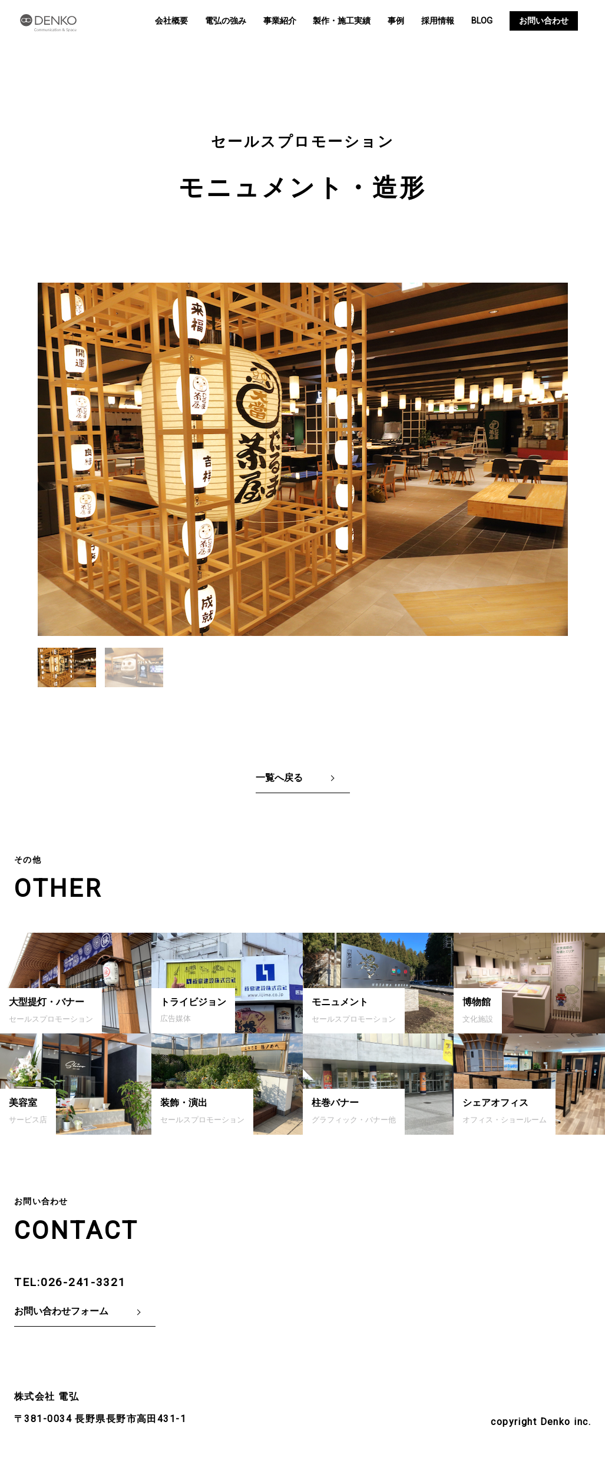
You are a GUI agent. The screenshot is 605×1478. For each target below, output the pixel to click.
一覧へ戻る (279, 777)
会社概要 (171, 21)
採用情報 (437, 21)
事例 (396, 21)
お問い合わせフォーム (61, 1311)
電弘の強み (225, 21)
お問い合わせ (543, 21)
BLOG (481, 21)
